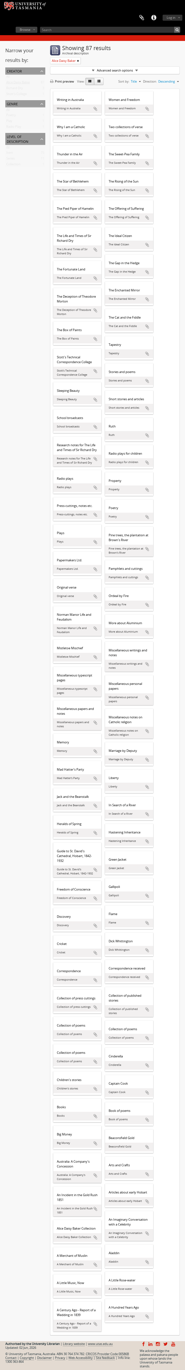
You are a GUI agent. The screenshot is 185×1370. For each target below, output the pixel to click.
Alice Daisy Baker (18, 83)
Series (10, 159)
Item (9, 153)
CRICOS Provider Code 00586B (107, 1354)
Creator (14, 70)
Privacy (60, 1358)
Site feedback (105, 1358)
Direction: (150, 81)
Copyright (27, 1358)
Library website (74, 1344)
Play (9, 122)
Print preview (62, 81)
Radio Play (13, 127)
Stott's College (16, 95)
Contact (11, 1358)
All (8, 77)
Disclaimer (44, 1358)
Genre (12, 103)
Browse (25, 29)
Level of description (17, 138)
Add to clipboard (95, 108)
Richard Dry (14, 89)
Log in (171, 17)
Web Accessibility (80, 1358)
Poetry (11, 116)
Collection (13, 165)
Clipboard (142, 18)
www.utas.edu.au (100, 1344)
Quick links (154, 18)
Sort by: (123, 81)
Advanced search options (115, 70)
